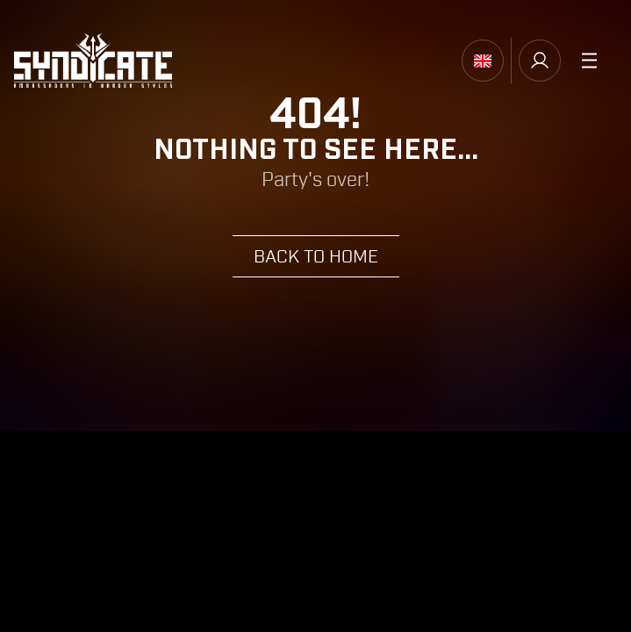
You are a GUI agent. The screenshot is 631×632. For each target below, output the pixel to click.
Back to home (316, 257)
